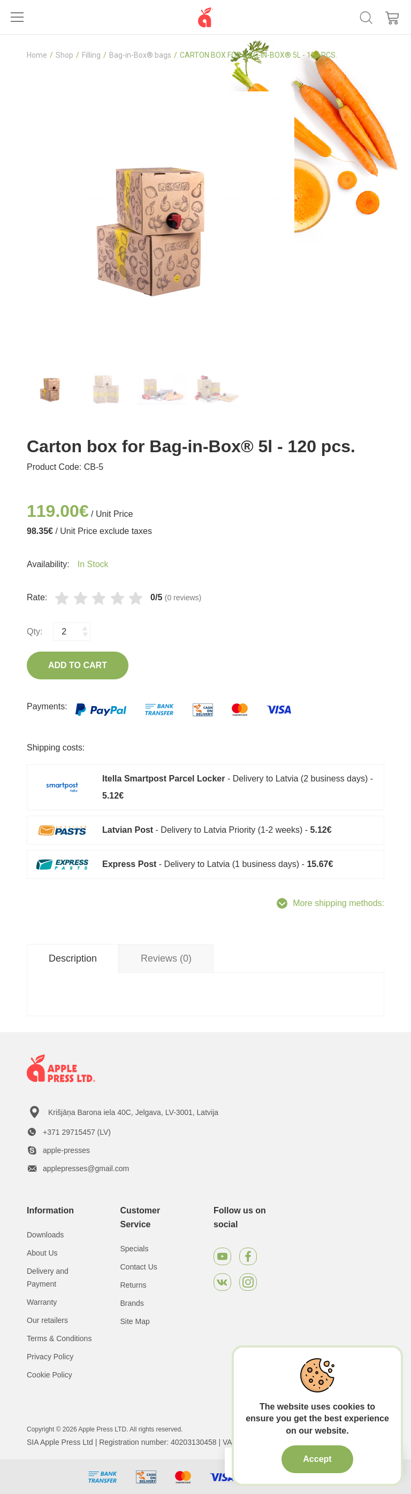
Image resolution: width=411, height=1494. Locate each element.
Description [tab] (73, 958)
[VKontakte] (222, 1282)
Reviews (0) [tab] (166, 958)
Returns (133, 1285)
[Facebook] (248, 1256)
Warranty (42, 1302)
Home (37, 55)
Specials (134, 1248)
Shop (64, 55)
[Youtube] (222, 1256)
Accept (317, 1459)
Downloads (45, 1234)
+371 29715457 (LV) (77, 1132)
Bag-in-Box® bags (140, 55)
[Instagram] (248, 1282)
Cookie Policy (49, 1375)
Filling (91, 55)
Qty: (34, 631)
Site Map (135, 1321)
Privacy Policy (50, 1356)
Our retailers (47, 1320)
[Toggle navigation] (17, 17)
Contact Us (138, 1267)
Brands (132, 1303)
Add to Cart (77, 665)
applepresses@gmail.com (86, 1168)
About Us (42, 1253)
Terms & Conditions (59, 1338)
